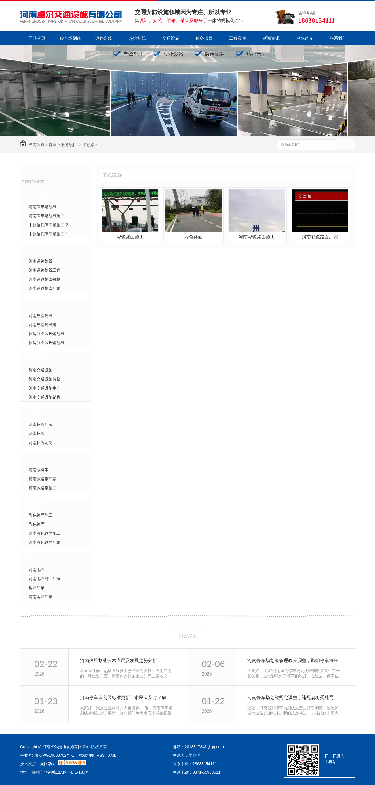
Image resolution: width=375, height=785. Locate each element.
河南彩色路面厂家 (44, 542)
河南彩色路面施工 (44, 533)
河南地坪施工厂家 (44, 578)
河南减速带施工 (42, 488)
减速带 (36, 459)
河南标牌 (37, 433)
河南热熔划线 (40, 315)
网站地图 (86, 755)
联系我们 (338, 38)
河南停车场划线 (42, 206)
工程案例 (237, 38)
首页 (52, 144)
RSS (101, 755)
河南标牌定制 (40, 442)
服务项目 (204, 38)
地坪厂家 (37, 587)
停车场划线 (70, 38)
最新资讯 (187, 625)
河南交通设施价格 (44, 379)
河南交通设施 (40, 370)
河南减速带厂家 (42, 479)
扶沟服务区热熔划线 (46, 333)
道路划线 (103, 38)
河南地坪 (37, 569)
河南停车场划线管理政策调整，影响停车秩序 (292, 660)
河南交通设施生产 (44, 388)
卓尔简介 (304, 38)
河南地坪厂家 (40, 596)
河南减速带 (39, 469)
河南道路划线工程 (44, 270)
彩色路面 (90, 144)
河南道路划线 (40, 261)
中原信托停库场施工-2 (48, 225)
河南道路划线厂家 (44, 288)
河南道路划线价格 (44, 279)
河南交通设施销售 (44, 397)
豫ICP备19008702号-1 (54, 755)
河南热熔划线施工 (44, 324)
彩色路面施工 (40, 515)
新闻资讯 (271, 38)
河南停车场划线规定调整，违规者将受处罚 (290, 697)
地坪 (34, 559)
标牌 (34, 413)
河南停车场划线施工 (46, 215)
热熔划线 (137, 38)
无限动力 (48, 763)
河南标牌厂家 (40, 424)
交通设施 (170, 38)
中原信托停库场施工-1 (48, 234)
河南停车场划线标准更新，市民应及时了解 (123, 697)
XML (112, 755)
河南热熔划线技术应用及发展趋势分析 (118, 660)
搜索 (344, 145)
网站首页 (36, 38)
